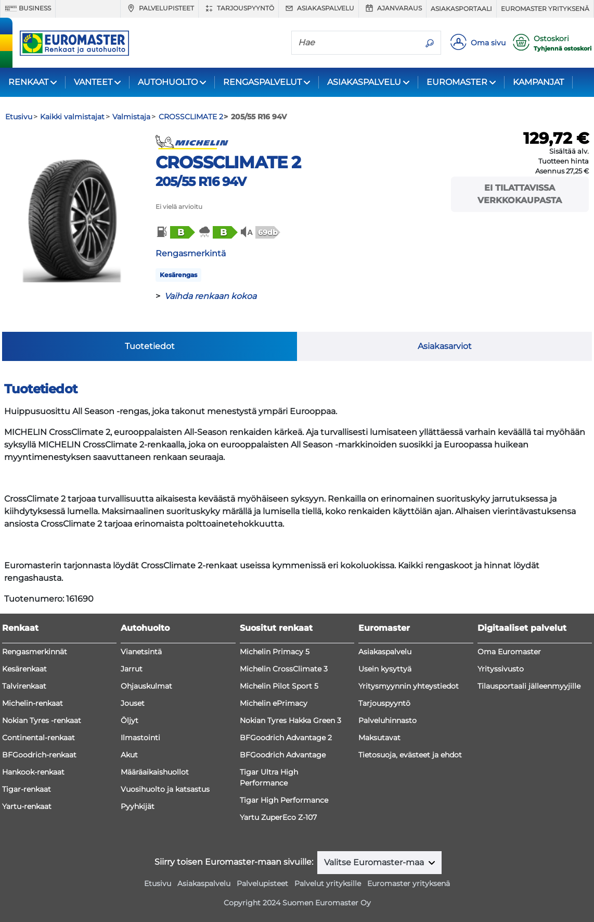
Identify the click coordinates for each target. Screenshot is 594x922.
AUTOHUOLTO (168, 82)
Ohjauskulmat (146, 686)
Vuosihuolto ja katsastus (165, 789)
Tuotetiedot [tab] (150, 346)
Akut (129, 754)
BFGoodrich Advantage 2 (286, 737)
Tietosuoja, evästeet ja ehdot (410, 754)
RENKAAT (28, 82)
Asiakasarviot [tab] (445, 346)
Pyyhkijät (137, 806)
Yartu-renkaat (26, 806)
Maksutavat (379, 737)
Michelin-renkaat (32, 703)
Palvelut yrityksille (327, 883)
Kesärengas (178, 275)
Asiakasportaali (461, 9)
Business (28, 8)
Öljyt (129, 720)
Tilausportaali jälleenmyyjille (528, 686)
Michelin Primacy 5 (274, 651)
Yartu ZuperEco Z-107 (278, 817)
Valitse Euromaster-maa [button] (375, 862)
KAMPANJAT (538, 82)
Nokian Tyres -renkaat (41, 720)
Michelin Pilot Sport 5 (279, 686)
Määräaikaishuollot (155, 772)
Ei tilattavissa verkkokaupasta (519, 194)
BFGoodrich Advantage (283, 754)
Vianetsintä (141, 651)
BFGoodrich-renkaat (39, 754)
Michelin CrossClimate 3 (284, 669)
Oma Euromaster (509, 651)
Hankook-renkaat (33, 772)
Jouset (133, 703)
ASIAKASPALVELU (364, 82)
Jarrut (132, 669)
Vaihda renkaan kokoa (210, 296)
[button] (175, 232)
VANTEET (93, 82)
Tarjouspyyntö (238, 8)
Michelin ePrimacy (273, 703)
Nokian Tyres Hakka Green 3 (290, 720)
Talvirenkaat (24, 686)
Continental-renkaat (38, 737)
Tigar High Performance (284, 800)
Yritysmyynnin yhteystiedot (408, 686)
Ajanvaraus (392, 8)
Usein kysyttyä (384, 669)
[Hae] (355, 42)
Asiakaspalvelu (318, 8)
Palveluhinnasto (387, 720)
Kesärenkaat (24, 669)
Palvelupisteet (159, 8)
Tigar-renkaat (26, 789)
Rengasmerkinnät (34, 651)
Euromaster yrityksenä (545, 9)
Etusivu (157, 883)
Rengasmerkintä (191, 253)
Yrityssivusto (500, 669)
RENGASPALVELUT (262, 82)
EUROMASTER (457, 82)
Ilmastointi (140, 737)
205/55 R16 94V (201, 181)
